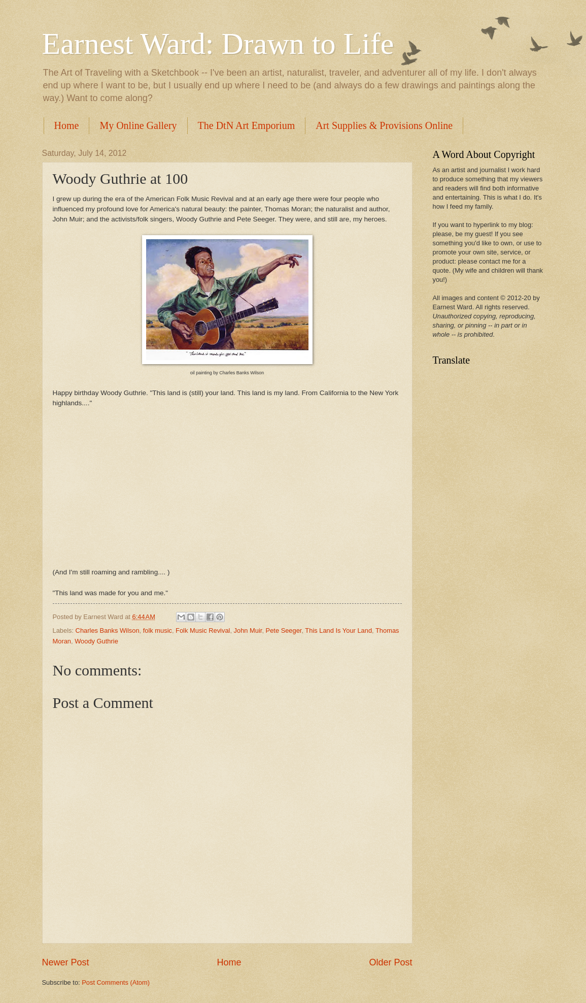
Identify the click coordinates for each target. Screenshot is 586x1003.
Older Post (390, 962)
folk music (157, 630)
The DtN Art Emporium (246, 125)
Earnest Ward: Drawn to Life (218, 43)
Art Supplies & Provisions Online (384, 125)
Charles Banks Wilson (108, 630)
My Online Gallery (138, 125)
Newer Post (65, 962)
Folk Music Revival (203, 630)
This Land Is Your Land (338, 630)
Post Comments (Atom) (116, 982)
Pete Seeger (284, 630)
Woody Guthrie (96, 641)
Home (66, 125)
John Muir (248, 630)
